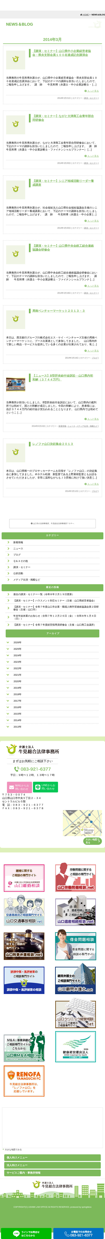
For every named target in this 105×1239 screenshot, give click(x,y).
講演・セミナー (91, 99)
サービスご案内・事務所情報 (23, 1179)
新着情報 (62, 432)
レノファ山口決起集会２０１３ (52, 449)
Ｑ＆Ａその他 (20, 567)
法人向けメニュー (17, 1171)
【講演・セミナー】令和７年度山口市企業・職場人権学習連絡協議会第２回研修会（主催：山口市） (56, 614)
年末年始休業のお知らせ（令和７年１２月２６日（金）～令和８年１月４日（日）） (54, 623)
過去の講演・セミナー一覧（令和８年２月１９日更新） (43, 600)
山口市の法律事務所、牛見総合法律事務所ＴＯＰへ (52, 530)
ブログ (95, 362)
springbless (87, 1213)
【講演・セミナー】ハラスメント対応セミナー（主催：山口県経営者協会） (54, 606)
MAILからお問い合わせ (19, 794)
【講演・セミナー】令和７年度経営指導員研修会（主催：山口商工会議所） (54, 631)
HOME (84, 15)
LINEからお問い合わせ (45, 793)
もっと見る (92, 92)
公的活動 (18, 579)
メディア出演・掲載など (87, 432)
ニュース (71, 432)
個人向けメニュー (17, 1164)
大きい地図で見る (92, 847)
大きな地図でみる (13, 1156)
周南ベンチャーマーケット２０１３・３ (58, 314)
